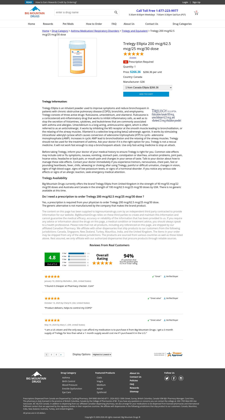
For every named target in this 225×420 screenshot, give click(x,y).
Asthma (66, 377)
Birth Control (68, 381)
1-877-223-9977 (157, 11)
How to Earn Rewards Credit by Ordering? (56, 2)
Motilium (101, 384)
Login (185, 2)
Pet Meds (68, 24)
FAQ (114, 24)
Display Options (82, 354)
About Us (129, 24)
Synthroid (101, 392)
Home (31, 24)
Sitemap (134, 391)
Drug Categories (182, 24)
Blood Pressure (69, 384)
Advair (100, 388)
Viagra (100, 381)
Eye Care (66, 392)
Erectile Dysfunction (72, 388)
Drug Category (60, 31)
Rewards (48, 24)
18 (132, 58)
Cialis (99, 377)
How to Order (94, 24)
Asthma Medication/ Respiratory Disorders (95, 31)
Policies (134, 380)
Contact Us (151, 24)
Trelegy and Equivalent (135, 31)
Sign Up (196, 2)
